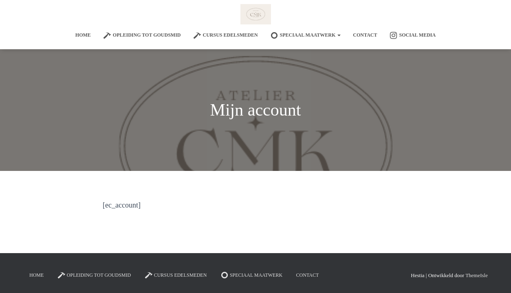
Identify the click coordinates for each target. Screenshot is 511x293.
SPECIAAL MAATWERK (305, 35)
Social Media (412, 35)
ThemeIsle (476, 275)
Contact (365, 35)
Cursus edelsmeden (225, 35)
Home (83, 35)
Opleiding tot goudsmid (142, 35)
